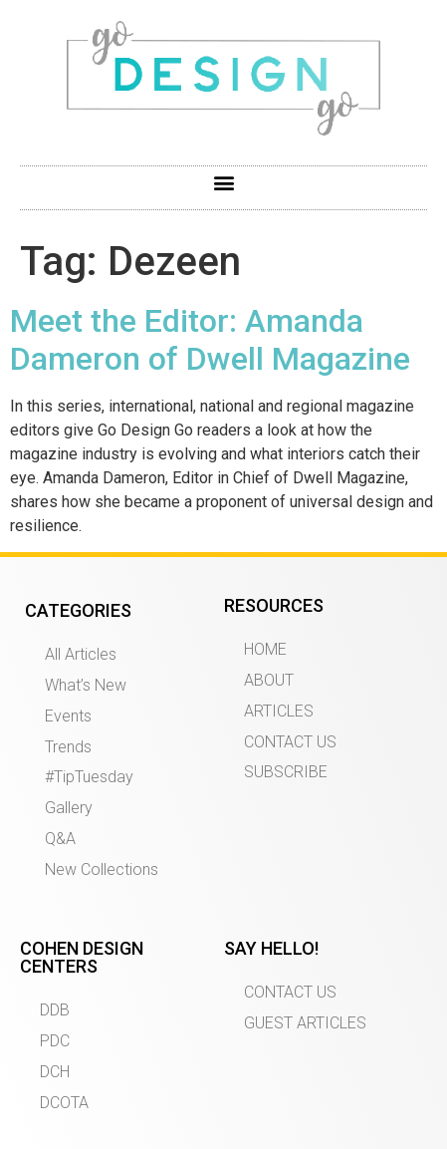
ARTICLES (279, 711)
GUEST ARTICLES (305, 1022)
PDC (55, 1040)
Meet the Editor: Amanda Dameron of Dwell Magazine (210, 340)
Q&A (60, 838)
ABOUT (269, 680)
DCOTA (64, 1102)
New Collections (101, 869)
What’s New (85, 685)
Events (68, 716)
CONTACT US (290, 741)
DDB (55, 1010)
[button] (223, 182)
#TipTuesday (89, 776)
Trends (68, 746)
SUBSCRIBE (286, 771)
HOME (265, 649)
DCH (55, 1071)
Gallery (69, 807)
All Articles (80, 654)
